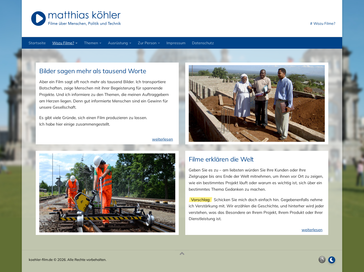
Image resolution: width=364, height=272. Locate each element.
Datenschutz (203, 43)
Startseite (37, 43)
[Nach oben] (182, 253)
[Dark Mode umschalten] (331, 259)
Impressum (175, 43)
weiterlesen (162, 139)
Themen (91, 43)
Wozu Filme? (63, 43)
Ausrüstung (118, 43)
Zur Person (147, 43)
